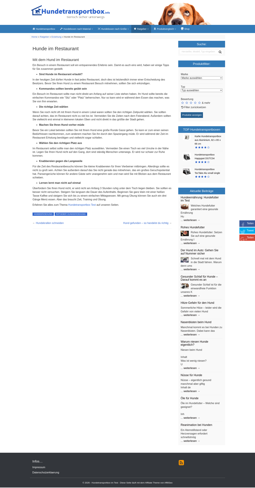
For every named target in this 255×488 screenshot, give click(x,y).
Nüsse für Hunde (191, 375)
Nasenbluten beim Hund (196, 322)
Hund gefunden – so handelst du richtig (145, 223)
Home (34, 37)
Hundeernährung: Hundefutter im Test (200, 199)
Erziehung (56, 37)
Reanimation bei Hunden (196, 425)
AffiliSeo (168, 483)
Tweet (250, 230)
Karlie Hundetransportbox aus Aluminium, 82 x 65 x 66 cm (208, 140)
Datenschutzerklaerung (45, 473)
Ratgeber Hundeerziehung (71, 215)
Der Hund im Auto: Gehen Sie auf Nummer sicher (199, 252)
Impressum (38, 467)
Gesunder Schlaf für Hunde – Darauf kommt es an (199, 278)
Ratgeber (44, 37)
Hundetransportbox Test (82, 205)
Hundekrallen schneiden (50, 223)
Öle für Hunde (190, 398)
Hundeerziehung (43, 215)
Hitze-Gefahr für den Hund (197, 303)
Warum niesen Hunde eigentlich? (194, 344)
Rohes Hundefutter (193, 227)
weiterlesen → (192, 220)
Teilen (250, 223)
